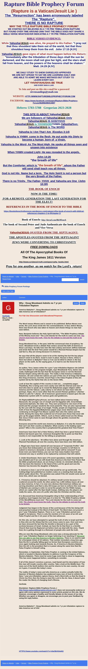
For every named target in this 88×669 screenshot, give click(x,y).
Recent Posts (6, 279)
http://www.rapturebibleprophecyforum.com (37, 590)
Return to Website (8, 276)
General (23, 276)
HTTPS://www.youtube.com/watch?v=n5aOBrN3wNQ (41, 651)
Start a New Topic (8, 291)
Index (17, 276)
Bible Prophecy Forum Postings (38, 276)
